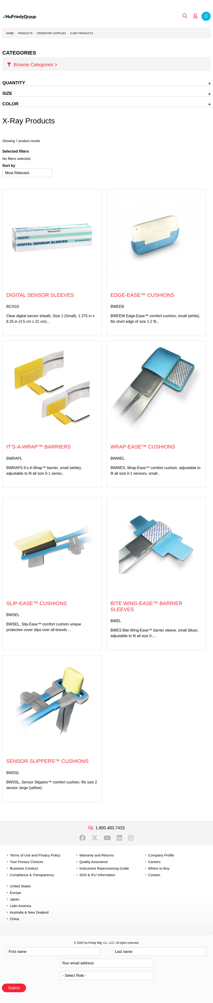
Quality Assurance (93, 862)
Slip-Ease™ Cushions (36, 603)
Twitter (95, 838)
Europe (15, 893)
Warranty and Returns (96, 855)
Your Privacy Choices (26, 862)
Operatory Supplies (51, 33)
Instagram (131, 838)
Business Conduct (24, 868)
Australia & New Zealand (29, 912)
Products (25, 33)
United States (20, 886)
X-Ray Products (81, 33)
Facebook (82, 838)
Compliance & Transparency (32, 875)
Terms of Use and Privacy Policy (35, 855)
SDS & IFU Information (97, 875)
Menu (206, 16)
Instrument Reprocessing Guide (104, 868)
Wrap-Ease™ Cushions (143, 447)
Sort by (8, 166)
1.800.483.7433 (110, 828)
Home (10, 33)
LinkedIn (119, 838)
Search (184, 16)
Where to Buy (158, 868)
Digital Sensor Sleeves (40, 295)
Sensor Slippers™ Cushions (47, 761)
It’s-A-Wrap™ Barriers (38, 447)
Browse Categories (33, 64)
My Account (195, 16)
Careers (154, 862)
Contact (154, 875)
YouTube (107, 838)
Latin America (20, 906)
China (14, 919)
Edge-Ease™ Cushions (143, 295)
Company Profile (161, 855)
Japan (14, 899)
